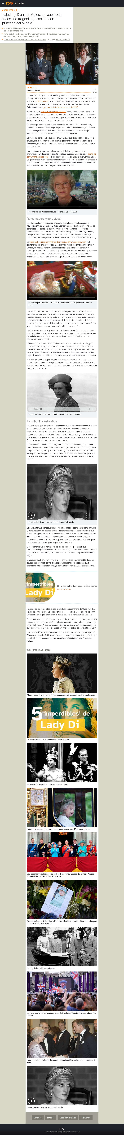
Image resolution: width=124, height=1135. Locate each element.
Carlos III (38, 1118)
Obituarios (86, 1118)
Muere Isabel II (63, 39)
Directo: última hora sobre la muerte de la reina (25, 39)
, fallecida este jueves (57, 111)
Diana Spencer (42, 101)
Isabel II (44, 111)
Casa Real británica (68, 1118)
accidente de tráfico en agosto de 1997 (61, 107)
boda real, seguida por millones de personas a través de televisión (58, 242)
